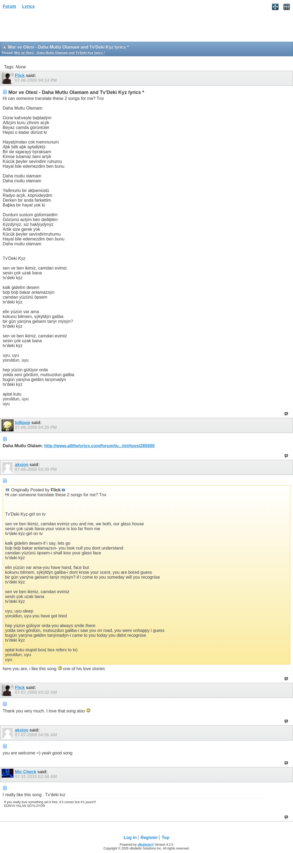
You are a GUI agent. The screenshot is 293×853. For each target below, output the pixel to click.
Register (149, 837)
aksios (21, 464)
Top (165, 837)
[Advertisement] (43, 27)
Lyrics (28, 6)
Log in (130, 837)
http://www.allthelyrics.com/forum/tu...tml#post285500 (99, 445)
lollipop (22, 422)
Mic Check (25, 772)
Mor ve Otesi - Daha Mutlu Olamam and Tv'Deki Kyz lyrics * (59, 53)
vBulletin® (146, 845)
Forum (9, 6)
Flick (20, 75)
